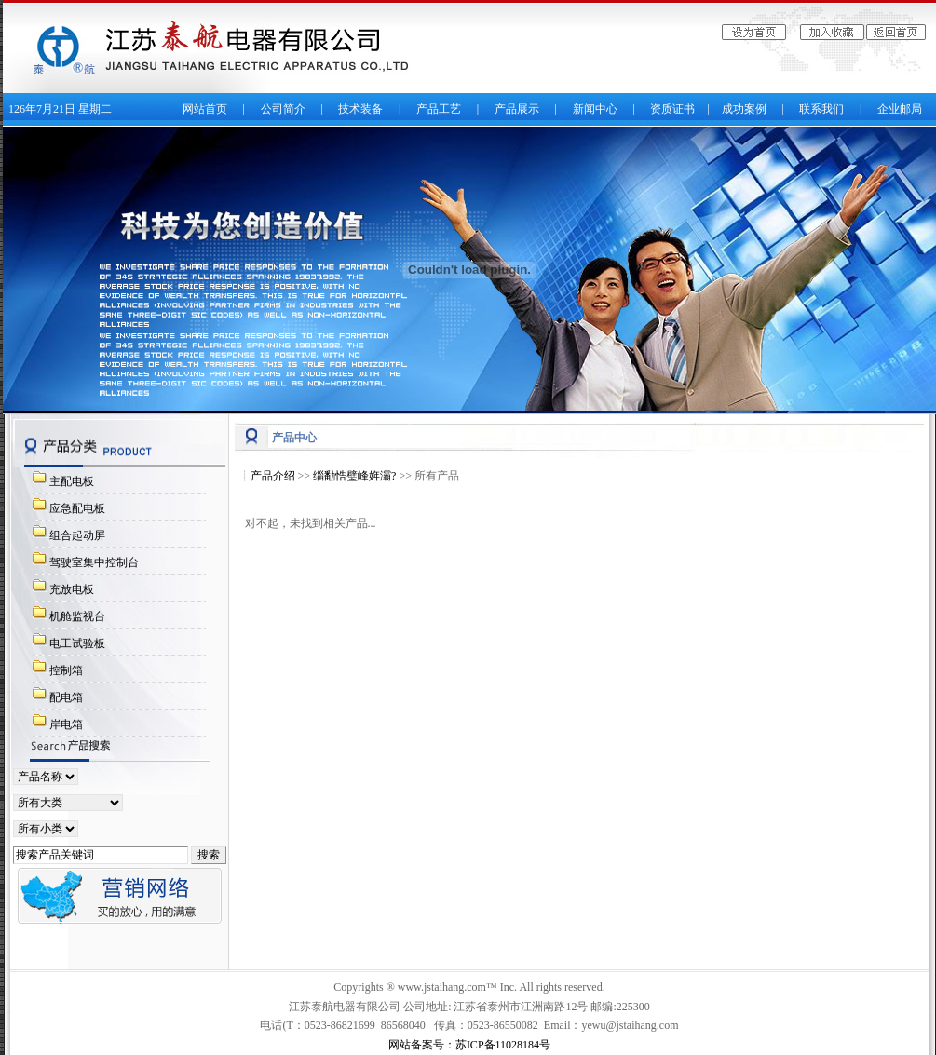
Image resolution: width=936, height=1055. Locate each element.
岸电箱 (66, 724)
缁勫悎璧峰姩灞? (354, 475)
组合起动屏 (77, 535)
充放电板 (71, 589)
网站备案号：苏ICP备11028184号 (469, 1044)
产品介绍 (273, 475)
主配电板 (71, 481)
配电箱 (66, 697)
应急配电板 (77, 508)
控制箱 (66, 670)
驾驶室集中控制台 (94, 562)
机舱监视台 (77, 616)
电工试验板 (77, 643)
